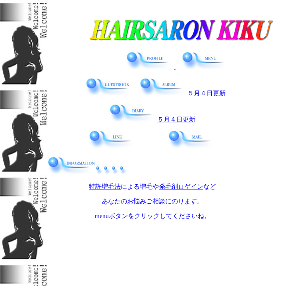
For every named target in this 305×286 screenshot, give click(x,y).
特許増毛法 (105, 186)
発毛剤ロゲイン (181, 186)
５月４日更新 (183, 93)
